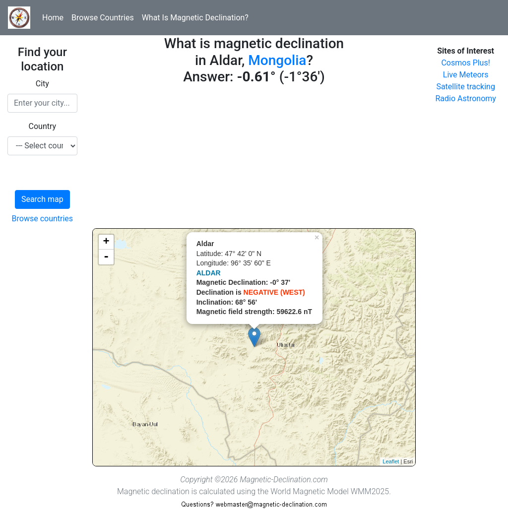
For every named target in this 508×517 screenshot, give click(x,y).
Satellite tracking (465, 86)
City (42, 83)
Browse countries (42, 218)
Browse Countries (102, 17)
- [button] (106, 257)
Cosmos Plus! (465, 62)
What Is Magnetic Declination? (195, 17)
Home (53, 17)
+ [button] (106, 242)
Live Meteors (466, 74)
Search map (42, 199)
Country (43, 126)
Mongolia (277, 60)
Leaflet (390, 461)
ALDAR (208, 273)
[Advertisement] (254, 158)
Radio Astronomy (465, 98)
